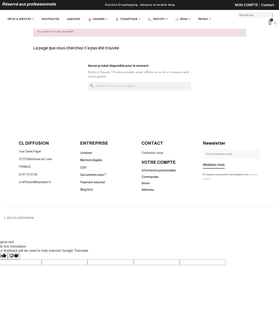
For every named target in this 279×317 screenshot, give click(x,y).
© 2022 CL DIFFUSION (19, 217)
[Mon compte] (275, 22)
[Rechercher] (139, 86)
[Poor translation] (14, 256)
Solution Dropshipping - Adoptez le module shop (140, 4)
